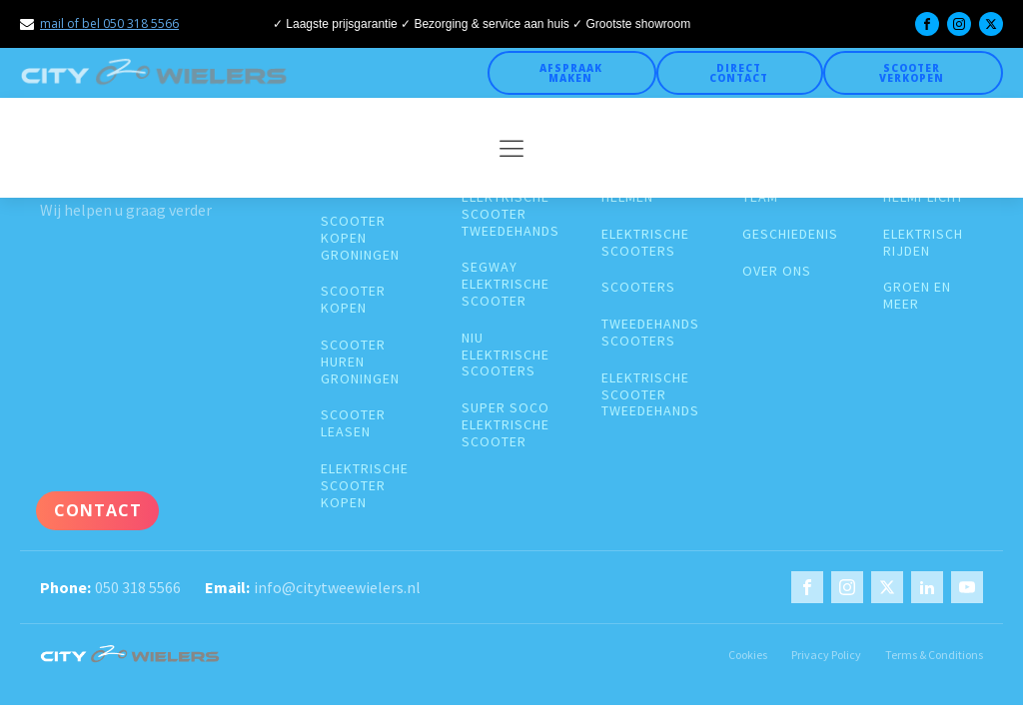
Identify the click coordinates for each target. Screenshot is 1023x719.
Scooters (638, 287)
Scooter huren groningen (360, 361)
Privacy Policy (826, 654)
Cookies (747, 654)
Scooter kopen (353, 300)
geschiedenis (790, 234)
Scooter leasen (353, 423)
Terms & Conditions (934, 654)
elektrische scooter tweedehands (510, 214)
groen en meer (917, 296)
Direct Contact (738, 73)
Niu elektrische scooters (505, 354)
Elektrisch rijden (923, 243)
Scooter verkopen (911, 73)
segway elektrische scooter (505, 284)
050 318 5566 (138, 587)
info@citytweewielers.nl (337, 587)
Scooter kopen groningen (360, 238)
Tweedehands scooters (650, 333)
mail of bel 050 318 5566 (109, 23)
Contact (98, 510)
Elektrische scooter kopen (365, 485)
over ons (776, 271)
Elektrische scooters (645, 243)
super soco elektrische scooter (505, 424)
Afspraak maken (570, 73)
